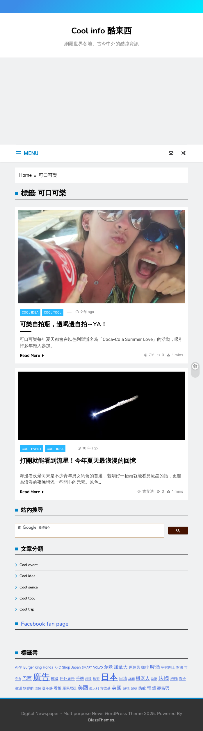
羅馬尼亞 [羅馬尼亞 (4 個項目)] (69, 688)
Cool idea (30, 312)
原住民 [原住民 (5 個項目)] (134, 667)
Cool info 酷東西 (101, 30)
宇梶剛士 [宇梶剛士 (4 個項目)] (168, 667)
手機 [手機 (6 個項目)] (80, 678)
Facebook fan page (44, 624)
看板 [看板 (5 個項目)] (57, 688)
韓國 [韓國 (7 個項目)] (151, 688)
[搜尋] (89, 528)
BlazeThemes (101, 720)
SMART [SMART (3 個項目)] (87, 667)
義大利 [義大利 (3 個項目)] (94, 688)
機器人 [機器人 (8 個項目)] (143, 678)
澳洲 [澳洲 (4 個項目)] (18, 688)
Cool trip (26, 609)
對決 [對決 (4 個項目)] (179, 667)
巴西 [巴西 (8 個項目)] (27, 678)
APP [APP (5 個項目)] (18, 667)
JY (151, 355)
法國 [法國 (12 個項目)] (164, 678)
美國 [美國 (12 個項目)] (83, 688)
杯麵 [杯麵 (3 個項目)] (131, 679)
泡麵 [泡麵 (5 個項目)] (174, 678)
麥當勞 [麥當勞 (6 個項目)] (163, 688)
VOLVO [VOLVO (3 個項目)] (98, 667)
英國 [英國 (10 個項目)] (117, 688)
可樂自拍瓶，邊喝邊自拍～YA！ (63, 324)
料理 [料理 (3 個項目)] (88, 679)
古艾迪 (148, 491)
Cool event (31, 449)
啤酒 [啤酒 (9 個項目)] (155, 667)
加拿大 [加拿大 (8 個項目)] (121, 667)
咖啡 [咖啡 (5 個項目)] (145, 667)
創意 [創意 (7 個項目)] (108, 667)
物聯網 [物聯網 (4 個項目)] (28, 688)
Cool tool (52, 312)
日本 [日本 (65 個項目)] (109, 677)
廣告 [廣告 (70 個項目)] (41, 677)
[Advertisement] (101, 101)
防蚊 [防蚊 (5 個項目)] (142, 688)
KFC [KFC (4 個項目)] (57, 667)
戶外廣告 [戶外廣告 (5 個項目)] (67, 678)
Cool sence (28, 587)
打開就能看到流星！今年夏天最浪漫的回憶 (78, 461)
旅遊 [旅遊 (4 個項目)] (96, 679)
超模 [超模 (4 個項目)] (126, 688)
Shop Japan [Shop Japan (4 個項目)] (71, 667)
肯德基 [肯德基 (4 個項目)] (105, 688)
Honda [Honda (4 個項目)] (48, 667)
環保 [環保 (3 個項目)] (38, 688)
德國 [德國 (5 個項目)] (54, 678)
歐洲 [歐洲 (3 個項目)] (154, 679)
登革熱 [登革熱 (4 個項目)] (47, 688)
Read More (32, 355)
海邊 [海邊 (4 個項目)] (182, 679)
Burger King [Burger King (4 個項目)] (33, 667)
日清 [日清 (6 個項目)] (123, 678)
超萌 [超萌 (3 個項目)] (134, 688)
